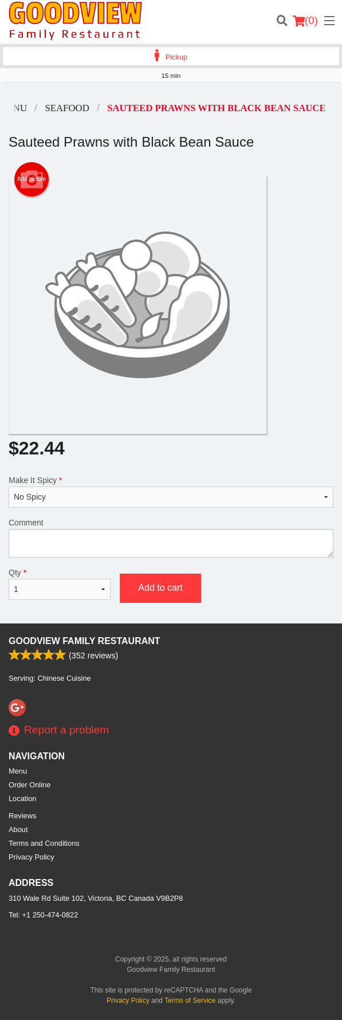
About (18, 829)
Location (22, 798)
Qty (60, 584)
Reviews (22, 815)
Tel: (43, 915)
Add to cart (160, 588)
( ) (305, 20)
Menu (18, 771)
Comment (171, 538)
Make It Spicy (171, 492)
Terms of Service (189, 1001)
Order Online (29, 784)
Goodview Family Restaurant (84, 641)
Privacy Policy (31, 857)
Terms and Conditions (44, 843)
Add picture (31, 179)
